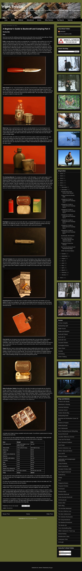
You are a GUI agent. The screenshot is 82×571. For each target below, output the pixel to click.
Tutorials (70, 20)
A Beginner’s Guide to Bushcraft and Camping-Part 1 (68, 232)
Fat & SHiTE (61, 453)
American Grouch (63, 410)
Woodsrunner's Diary (63, 536)
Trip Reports (60, 20)
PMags (60, 477)
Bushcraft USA (62, 339)
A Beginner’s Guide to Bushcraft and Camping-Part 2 (68, 227)
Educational (30, 20)
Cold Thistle (61, 445)
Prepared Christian (63, 486)
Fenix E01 (42, 222)
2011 (61, 185)
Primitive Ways (62, 491)
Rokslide (60, 351)
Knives (39, 20)
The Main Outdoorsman (64, 514)
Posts (61, 551)
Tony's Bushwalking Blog (64, 528)
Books (13, 20)
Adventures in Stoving (64, 404)
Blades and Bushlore (63, 331)
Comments (62, 554)
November (64, 189)
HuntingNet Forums (63, 345)
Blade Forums (62, 328)
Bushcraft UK (61, 337)
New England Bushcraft (64, 472)
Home (28, 514)
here (9, 345)
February (64, 272)
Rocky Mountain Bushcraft (65, 497)
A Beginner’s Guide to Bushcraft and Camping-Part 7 (68, 201)
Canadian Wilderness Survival (66, 436)
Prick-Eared (61, 488)
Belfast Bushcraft (62, 425)
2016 (61, 173)
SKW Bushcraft (62, 500)
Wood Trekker (12, 6)
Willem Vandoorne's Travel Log (66, 531)
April (63, 267)
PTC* (59, 480)
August (64, 258)
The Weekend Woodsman (65, 522)
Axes (6, 20)
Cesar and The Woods (64, 439)
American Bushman (63, 407)
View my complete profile (64, 34)
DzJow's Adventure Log (64, 448)
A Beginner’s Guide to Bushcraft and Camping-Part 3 (68, 221)
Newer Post (6, 514)
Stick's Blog (61, 505)
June (63, 263)
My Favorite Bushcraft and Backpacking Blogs (68, 247)
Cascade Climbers (63, 342)
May (63, 265)
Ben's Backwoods (63, 428)
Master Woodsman (63, 466)
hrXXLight (60, 542)
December (64, 187)
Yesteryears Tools (63, 539)
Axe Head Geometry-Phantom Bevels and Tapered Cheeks (67, 239)
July (63, 260)
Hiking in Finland (62, 456)
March (63, 270)
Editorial (20, 20)
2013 (61, 180)
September (65, 256)
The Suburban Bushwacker (65, 517)
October (64, 253)
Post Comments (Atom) (31, 518)
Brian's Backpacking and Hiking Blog (68, 431)
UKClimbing (61, 354)
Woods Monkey (62, 533)
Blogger (51, 567)
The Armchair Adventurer (64, 508)
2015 (61, 176)
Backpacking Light (63, 325)
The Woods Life (62, 525)
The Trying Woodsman (64, 519)
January (64, 274)
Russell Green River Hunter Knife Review (67, 192)
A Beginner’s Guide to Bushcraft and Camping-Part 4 (68, 216)
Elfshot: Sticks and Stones (65, 451)
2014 (61, 178)
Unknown (62, 31)
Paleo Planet (61, 348)
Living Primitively (62, 463)
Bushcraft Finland (63, 334)
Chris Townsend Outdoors (65, 442)
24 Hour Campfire (63, 323)
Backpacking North (63, 415)
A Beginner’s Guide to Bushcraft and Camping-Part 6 (68, 206)
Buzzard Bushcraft (63, 434)
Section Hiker (61, 503)
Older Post (49, 514)
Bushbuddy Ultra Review (67, 235)
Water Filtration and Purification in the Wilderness (22, 399)
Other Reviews (49, 20)
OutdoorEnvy (61, 474)
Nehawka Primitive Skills (64, 469)
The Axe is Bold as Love (64, 511)
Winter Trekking (62, 356)
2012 (61, 183)
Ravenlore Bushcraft (63, 494)
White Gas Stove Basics (67, 250)
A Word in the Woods (63, 401)
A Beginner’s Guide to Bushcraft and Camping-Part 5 (68, 211)
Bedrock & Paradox (63, 422)
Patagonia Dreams (63, 483)
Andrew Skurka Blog (63, 413)
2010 (61, 277)
